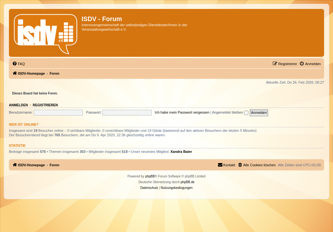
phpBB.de (188, 182)
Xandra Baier (181, 151)
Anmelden (18, 105)
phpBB (150, 176)
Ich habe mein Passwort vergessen (182, 112)
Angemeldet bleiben (230, 112)
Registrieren (45, 105)
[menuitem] (18, 64)
